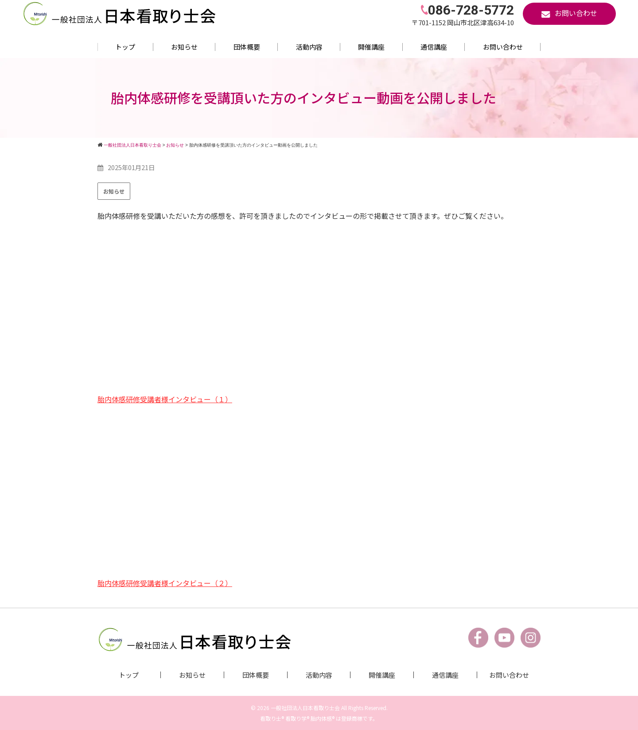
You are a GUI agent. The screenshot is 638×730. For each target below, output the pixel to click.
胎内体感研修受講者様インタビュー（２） (164, 582)
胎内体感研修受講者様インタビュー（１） (164, 399)
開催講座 (371, 46)
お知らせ (184, 46)
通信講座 (433, 46)
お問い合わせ (503, 46)
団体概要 (246, 46)
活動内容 (309, 46)
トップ (125, 46)
